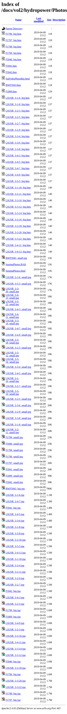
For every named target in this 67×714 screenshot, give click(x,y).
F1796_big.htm (13, 34)
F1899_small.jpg (14, 475)
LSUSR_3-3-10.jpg (16, 540)
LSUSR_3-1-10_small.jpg (12, 380)
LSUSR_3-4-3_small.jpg (18, 309)
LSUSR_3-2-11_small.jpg (12, 431)
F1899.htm (11, 91)
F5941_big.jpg (13, 507)
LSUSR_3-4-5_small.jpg (18, 373)
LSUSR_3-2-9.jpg (15, 578)
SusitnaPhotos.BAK (16, 264)
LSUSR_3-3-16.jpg (16, 636)
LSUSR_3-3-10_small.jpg (12, 392)
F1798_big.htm (13, 46)
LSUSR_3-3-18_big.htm (18, 226)
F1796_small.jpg (14, 456)
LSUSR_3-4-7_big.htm (18, 168)
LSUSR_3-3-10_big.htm (18, 200)
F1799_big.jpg (13, 610)
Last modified (38, 20)
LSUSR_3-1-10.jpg (16, 559)
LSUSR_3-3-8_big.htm (18, 149)
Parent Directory (14, 28)
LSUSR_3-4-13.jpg (16, 552)
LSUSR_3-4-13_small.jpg (12, 296)
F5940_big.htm (13, 59)
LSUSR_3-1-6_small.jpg (18, 277)
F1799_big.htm (13, 53)
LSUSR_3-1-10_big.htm (18, 187)
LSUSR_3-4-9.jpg (15, 623)
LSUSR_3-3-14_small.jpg (12, 322)
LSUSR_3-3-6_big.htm (18, 142)
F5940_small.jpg (14, 443)
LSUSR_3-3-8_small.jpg (18, 418)
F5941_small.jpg (14, 469)
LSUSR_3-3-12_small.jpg (12, 354)
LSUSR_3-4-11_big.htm (18, 245)
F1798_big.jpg (13, 693)
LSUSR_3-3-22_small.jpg (12, 303)
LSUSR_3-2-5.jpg (15, 604)
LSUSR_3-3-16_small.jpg (12, 360)
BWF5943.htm (13, 85)
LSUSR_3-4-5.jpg (15, 514)
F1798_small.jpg (14, 450)
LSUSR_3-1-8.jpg (15, 527)
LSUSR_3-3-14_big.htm (18, 213)
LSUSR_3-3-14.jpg (16, 648)
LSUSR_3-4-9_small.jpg (18, 335)
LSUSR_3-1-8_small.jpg (18, 424)
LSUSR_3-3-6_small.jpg (18, 405)
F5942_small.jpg (14, 482)
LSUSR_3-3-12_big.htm (18, 206)
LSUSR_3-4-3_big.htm (18, 155)
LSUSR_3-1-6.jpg (15, 495)
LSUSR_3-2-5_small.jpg (18, 399)
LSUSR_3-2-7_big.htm (18, 123)
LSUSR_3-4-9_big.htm (18, 174)
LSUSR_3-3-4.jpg (15, 565)
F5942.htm (11, 72)
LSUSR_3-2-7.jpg (15, 584)
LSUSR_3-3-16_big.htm (18, 219)
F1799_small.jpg (14, 437)
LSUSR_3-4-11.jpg (15, 642)
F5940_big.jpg (13, 661)
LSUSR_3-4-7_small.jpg (18, 328)
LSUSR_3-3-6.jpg (15, 520)
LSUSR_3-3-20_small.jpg (12, 290)
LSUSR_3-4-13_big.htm (18, 251)
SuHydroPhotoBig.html (18, 78)
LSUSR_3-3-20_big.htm (18, 232)
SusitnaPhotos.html (15, 270)
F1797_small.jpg (14, 463)
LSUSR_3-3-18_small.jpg (12, 341)
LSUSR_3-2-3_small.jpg (18, 347)
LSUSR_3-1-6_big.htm (18, 98)
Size (49, 19)
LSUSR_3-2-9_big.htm (18, 130)
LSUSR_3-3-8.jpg (15, 533)
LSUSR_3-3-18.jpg (16, 668)
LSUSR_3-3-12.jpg (16, 655)
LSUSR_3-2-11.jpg (15, 572)
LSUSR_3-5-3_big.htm (18, 181)
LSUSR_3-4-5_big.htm (18, 162)
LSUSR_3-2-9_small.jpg (18, 411)
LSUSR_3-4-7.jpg (15, 501)
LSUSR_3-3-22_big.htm (18, 238)
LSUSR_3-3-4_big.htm (18, 136)
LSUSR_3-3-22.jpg (16, 687)
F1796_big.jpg (13, 674)
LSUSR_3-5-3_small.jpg (18, 283)
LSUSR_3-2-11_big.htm (18, 194)
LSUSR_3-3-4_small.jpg (18, 367)
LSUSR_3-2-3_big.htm (18, 110)
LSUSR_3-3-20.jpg (16, 680)
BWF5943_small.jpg (16, 258)
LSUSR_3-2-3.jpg (15, 629)
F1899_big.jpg (13, 616)
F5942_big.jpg (13, 591)
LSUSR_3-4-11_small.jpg (12, 315)
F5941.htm (11, 66)
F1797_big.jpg (13, 700)
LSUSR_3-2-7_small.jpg (18, 386)
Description (59, 19)
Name (18, 19)
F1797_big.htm (13, 40)
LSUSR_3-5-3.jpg (15, 546)
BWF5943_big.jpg (15, 488)
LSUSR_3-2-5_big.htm (18, 117)
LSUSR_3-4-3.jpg (15, 597)
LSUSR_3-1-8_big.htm (18, 104)
